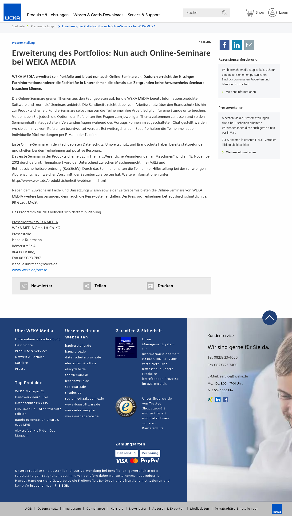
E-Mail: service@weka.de (228, 376)
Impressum (72, 509)
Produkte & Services (31, 351)
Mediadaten (199, 509)
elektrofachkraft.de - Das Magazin (35, 433)
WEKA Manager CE (30, 391)
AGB (28, 509)
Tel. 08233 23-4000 (223, 358)
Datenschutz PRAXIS (31, 403)
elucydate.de (75, 369)
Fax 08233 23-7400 (222, 365)
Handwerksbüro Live (31, 397)
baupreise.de (75, 351)
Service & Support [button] (144, 16)
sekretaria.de (75, 387)
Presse (20, 368)
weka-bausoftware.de (82, 404)
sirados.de (73, 392)
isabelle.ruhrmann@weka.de (34, 264)
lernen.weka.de (77, 381)
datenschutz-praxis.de (83, 357)
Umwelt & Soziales (29, 357)
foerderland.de (77, 375)
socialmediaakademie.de (84, 398)
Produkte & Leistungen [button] (48, 16)
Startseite (18, 26)
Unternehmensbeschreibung (38, 339)
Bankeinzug (126, 453)
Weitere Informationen (239, 92)
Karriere (21, 363)
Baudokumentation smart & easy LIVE (37, 422)
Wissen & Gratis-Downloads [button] (98, 16)
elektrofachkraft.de (80, 363)
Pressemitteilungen (44, 26)
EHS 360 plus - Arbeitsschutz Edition (38, 412)
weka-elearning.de (80, 410)
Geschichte (24, 345)
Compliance (96, 509)
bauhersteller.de (78, 345)
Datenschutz (48, 509)
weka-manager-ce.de (82, 416)
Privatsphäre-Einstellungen (237, 509)
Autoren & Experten (168, 509)
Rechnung (150, 453)
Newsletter (137, 509)
